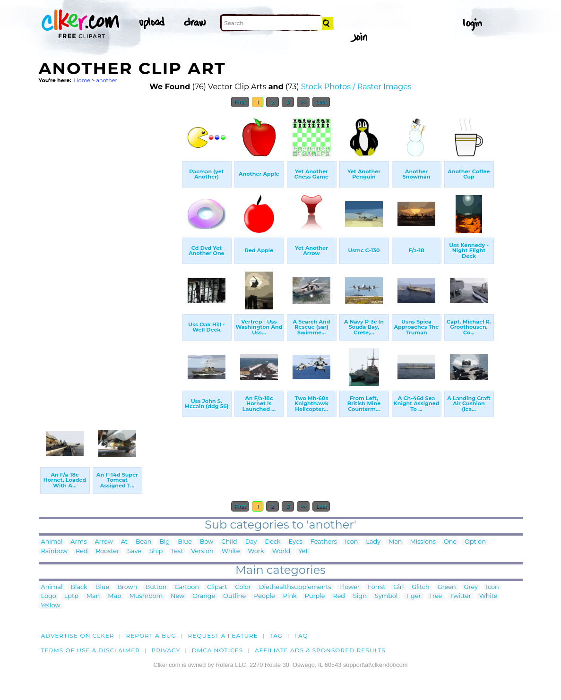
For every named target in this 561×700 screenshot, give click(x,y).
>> (303, 102)
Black (78, 587)
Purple (315, 596)
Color (243, 587)
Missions (423, 542)
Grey (471, 587)
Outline (234, 596)
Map (114, 596)
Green (447, 587)
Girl (398, 587)
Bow (207, 542)
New (177, 596)
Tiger (413, 596)
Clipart (217, 587)
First (240, 102)
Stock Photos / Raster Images (356, 86)
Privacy (166, 650)
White (231, 551)
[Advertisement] (110, 254)
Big (164, 542)
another (106, 80)
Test (177, 551)
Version (202, 551)
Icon (351, 542)
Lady (373, 542)
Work (256, 551)
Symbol (386, 596)
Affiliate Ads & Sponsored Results (320, 650)
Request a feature (223, 635)
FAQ (301, 635)
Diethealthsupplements (295, 587)
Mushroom (146, 596)
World (281, 551)
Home (82, 80)
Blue (184, 542)
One (450, 542)
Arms (78, 542)
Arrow (103, 542)
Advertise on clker (77, 635)
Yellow (50, 606)
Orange (203, 596)
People (264, 596)
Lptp (71, 596)
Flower (349, 587)
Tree (435, 596)
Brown (127, 587)
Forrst (376, 587)
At (124, 542)
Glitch (420, 587)
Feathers (324, 542)
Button (156, 587)
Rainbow (54, 551)
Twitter (460, 596)
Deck (272, 542)
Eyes (295, 542)
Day (251, 542)
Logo (48, 596)
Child (229, 542)
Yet (303, 551)
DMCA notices (217, 650)
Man (395, 542)
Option (475, 542)
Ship (156, 551)
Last (321, 102)
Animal (52, 542)
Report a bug (151, 635)
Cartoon (186, 587)
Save (134, 551)
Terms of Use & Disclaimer (90, 650)
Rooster (107, 551)
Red (82, 551)
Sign (360, 596)
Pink (290, 596)
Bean (143, 542)
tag (276, 635)
